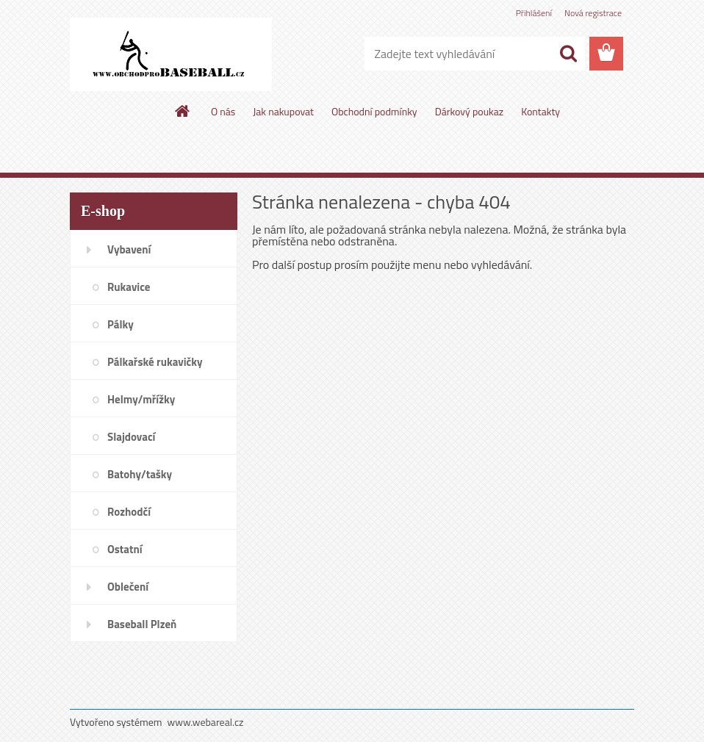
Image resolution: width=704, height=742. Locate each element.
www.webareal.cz (206, 722)
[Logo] (171, 54)
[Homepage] (183, 111)
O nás (223, 111)
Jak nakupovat (283, 111)
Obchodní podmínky (374, 111)
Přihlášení (534, 13)
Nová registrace (593, 13)
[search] (568, 54)
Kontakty (540, 111)
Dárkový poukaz (469, 111)
